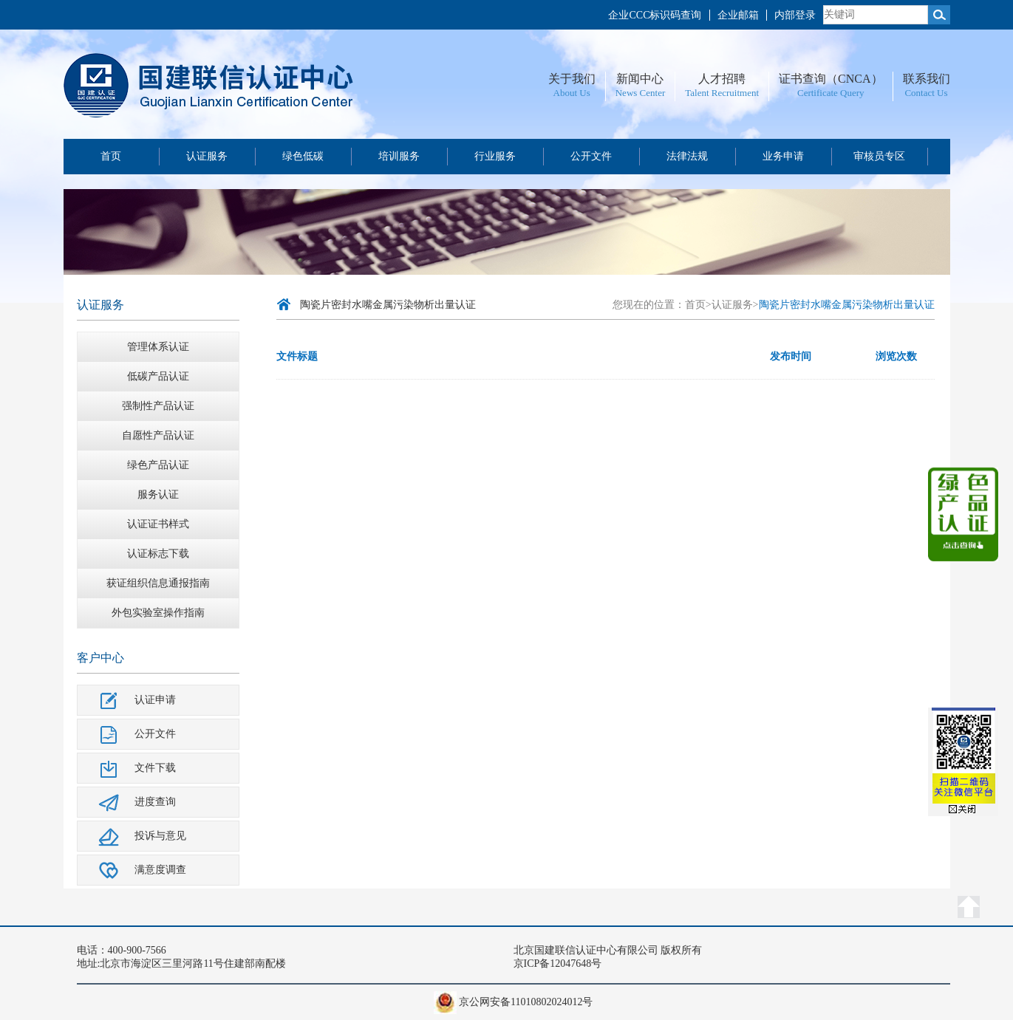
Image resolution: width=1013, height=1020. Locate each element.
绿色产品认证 (158, 464)
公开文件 (591, 156)
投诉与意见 (160, 835)
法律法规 (687, 156)
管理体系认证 (158, 346)
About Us (571, 92)
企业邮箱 (738, 15)
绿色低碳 (303, 156)
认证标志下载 (158, 553)
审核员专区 (879, 156)
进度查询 (155, 801)
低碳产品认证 (158, 376)
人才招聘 (722, 78)
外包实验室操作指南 (158, 612)
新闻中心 (640, 78)
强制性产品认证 (158, 405)
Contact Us (925, 92)
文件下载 (155, 767)
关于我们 (572, 78)
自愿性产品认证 (158, 435)
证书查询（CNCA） (830, 78)
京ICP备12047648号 (558, 963)
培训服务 (399, 156)
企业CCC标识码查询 (654, 15)
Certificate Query (830, 92)
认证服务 (207, 156)
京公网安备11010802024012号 (526, 1001)
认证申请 (155, 699)
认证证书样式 (158, 524)
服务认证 (158, 494)
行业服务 (495, 156)
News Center (640, 92)
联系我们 (926, 78)
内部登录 (795, 15)
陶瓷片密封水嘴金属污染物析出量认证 (388, 304)
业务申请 (783, 156)
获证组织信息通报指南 (158, 583)
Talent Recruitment (722, 92)
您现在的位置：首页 (659, 304)
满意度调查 (160, 869)
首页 (110, 156)
